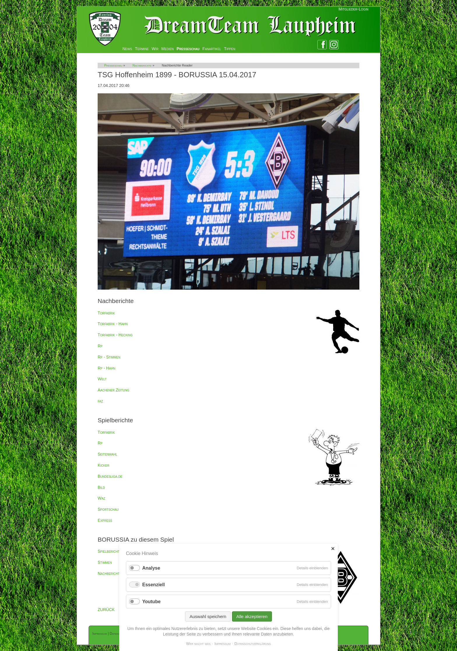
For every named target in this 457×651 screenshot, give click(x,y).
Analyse (151, 568)
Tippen (229, 48)
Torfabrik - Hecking (115, 334)
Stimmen (105, 562)
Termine (142, 48)
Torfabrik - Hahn (113, 323)
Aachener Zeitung (113, 390)
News (127, 48)
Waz (101, 498)
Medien (167, 48)
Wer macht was (198, 643)
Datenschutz (119, 633)
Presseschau (188, 48)
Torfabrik (106, 313)
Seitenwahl (107, 454)
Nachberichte (142, 65)
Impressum (99, 633)
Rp (100, 346)
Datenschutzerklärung (252, 643)
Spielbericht (108, 551)
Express (105, 520)
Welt (102, 379)
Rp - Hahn (106, 368)
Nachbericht (108, 573)
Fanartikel (212, 48)
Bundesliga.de (110, 476)
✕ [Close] (333, 548)
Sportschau (108, 509)
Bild (101, 487)
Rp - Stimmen (109, 357)
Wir (155, 48)
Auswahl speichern (207, 616)
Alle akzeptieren (252, 616)
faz (100, 401)
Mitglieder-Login (353, 9)
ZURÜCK (106, 609)
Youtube (151, 601)
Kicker (103, 465)
